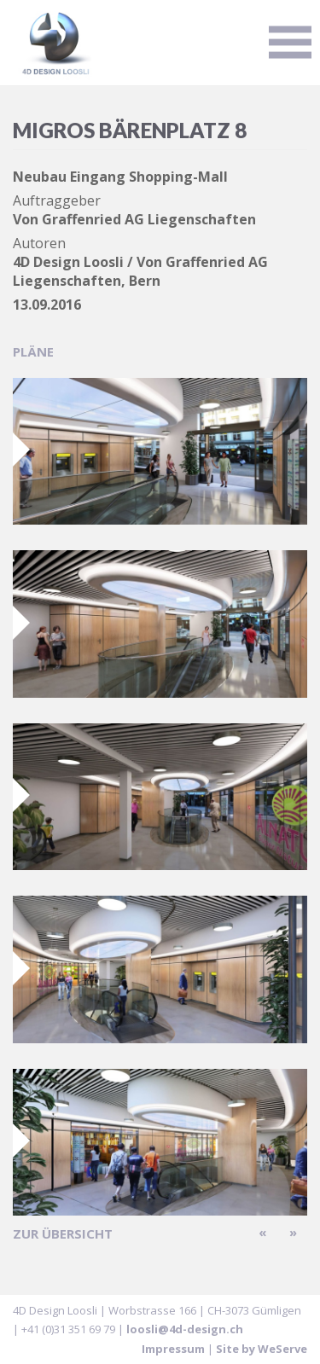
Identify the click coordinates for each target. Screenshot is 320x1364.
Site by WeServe (261, 1348)
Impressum (173, 1348)
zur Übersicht (63, 1233)
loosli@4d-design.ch (184, 1329)
